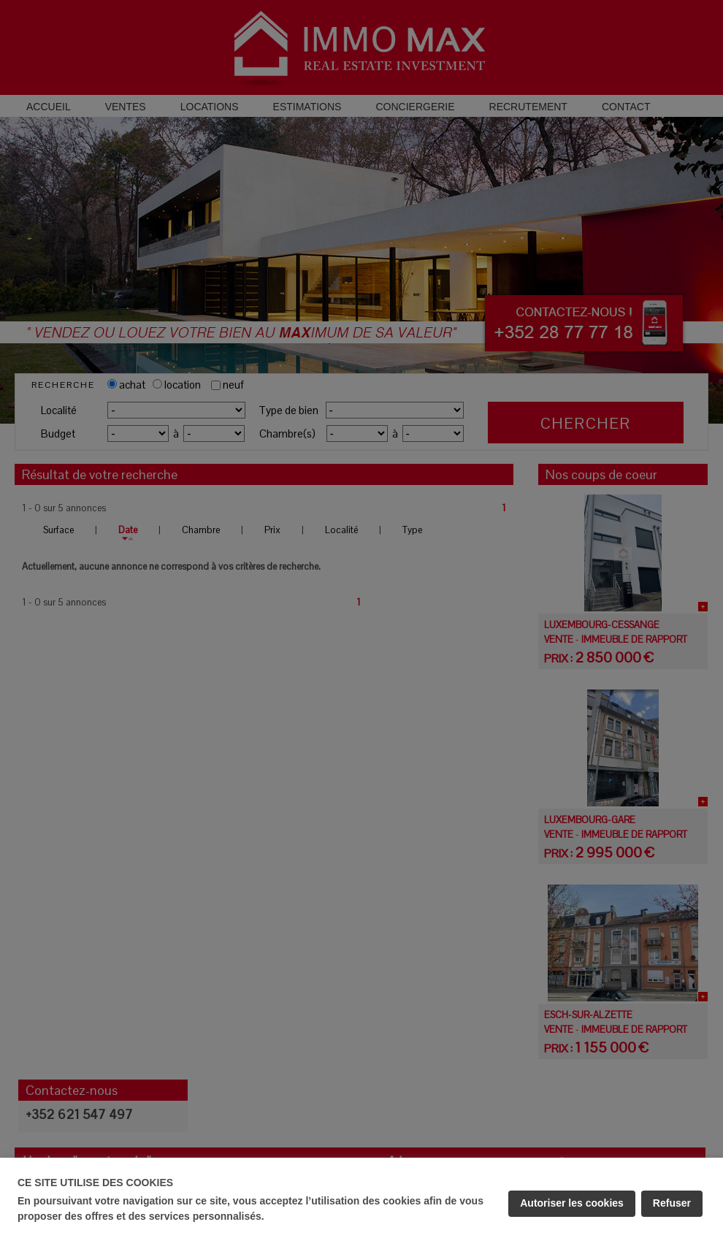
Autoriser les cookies (572, 1203)
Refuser (672, 1203)
